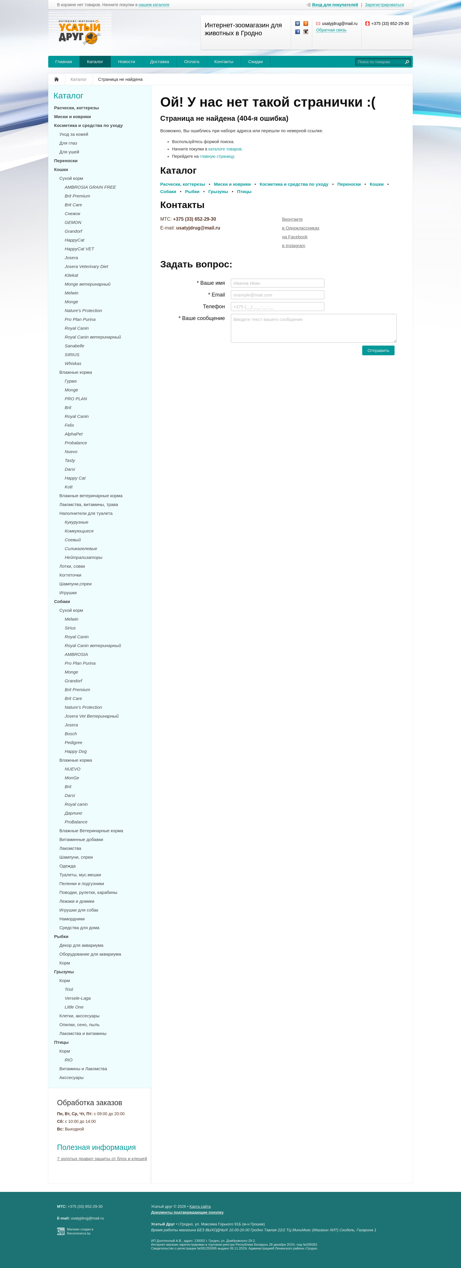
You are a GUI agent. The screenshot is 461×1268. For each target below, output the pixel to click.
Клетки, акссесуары (79, 1015)
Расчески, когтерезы (76, 107)
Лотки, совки (72, 566)
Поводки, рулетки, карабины (88, 892)
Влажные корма (75, 372)
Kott (69, 486)
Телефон (214, 306)
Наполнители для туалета (86, 513)
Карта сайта (200, 1206)
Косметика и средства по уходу (88, 125)
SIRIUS (72, 354)
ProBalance (76, 821)
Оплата (191, 61)
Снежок (72, 213)
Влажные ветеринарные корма (91, 495)
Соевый (73, 539)
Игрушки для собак (78, 909)
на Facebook (295, 236)
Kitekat (71, 275)
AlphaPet (74, 433)
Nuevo (71, 451)
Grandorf (73, 231)
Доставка (159, 61)
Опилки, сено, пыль (79, 1024)
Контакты (223, 61)
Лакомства (70, 848)
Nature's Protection (83, 310)
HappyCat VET (79, 248)
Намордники (72, 918)
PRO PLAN (76, 398)
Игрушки (68, 592)
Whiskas (73, 363)
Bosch (71, 733)
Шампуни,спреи (75, 583)
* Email (216, 295)
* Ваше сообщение (201, 318)
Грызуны (64, 971)
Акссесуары (71, 1077)
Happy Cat (75, 477)
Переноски (66, 160)
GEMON (73, 222)
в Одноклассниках (301, 227)
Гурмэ (71, 380)
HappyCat (74, 239)
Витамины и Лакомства (83, 1068)
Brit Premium (77, 195)
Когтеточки (70, 574)
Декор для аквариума (81, 945)
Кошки (61, 169)
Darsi (70, 469)
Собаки (62, 601)
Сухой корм (71, 178)
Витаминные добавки (81, 839)
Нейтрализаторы (83, 557)
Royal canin (76, 804)
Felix (69, 425)
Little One (74, 1006)
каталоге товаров (225, 149)
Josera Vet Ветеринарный (92, 715)
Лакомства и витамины (82, 1033)
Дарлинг (73, 812)
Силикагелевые (81, 548)
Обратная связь (331, 30)
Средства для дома (79, 927)
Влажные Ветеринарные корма (91, 830)
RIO (69, 1059)
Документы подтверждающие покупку (187, 1212)
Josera (71, 257)
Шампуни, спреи (76, 857)
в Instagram (293, 245)
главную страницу (217, 156)
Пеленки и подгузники (81, 883)
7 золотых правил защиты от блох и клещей (102, 1158)
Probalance (76, 442)
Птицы (61, 1042)
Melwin (71, 292)
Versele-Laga (78, 998)
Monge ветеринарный (88, 284)
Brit (68, 407)
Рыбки (61, 936)
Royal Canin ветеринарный (93, 336)
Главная (63, 61)
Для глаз (68, 142)
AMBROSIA (76, 654)
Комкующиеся (79, 530)
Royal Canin (77, 328)
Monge (71, 301)
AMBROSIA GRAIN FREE (90, 187)
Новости (126, 61)
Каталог (95, 61)
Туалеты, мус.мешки (80, 874)
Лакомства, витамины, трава (88, 504)
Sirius (70, 627)
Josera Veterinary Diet (86, 266)
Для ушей (69, 151)
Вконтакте (292, 219)
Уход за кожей (73, 134)
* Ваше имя (211, 283)
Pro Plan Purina (80, 319)
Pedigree (73, 742)
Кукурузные (76, 522)
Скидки (255, 61)
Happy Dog (76, 751)
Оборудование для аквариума (90, 954)
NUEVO (72, 768)
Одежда (67, 865)
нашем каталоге (154, 5)
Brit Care (73, 204)
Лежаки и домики (76, 901)
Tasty (70, 460)
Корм (64, 962)
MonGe (72, 777)
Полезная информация (96, 1147)
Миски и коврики (72, 116)
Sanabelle (74, 345)
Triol (69, 989)
